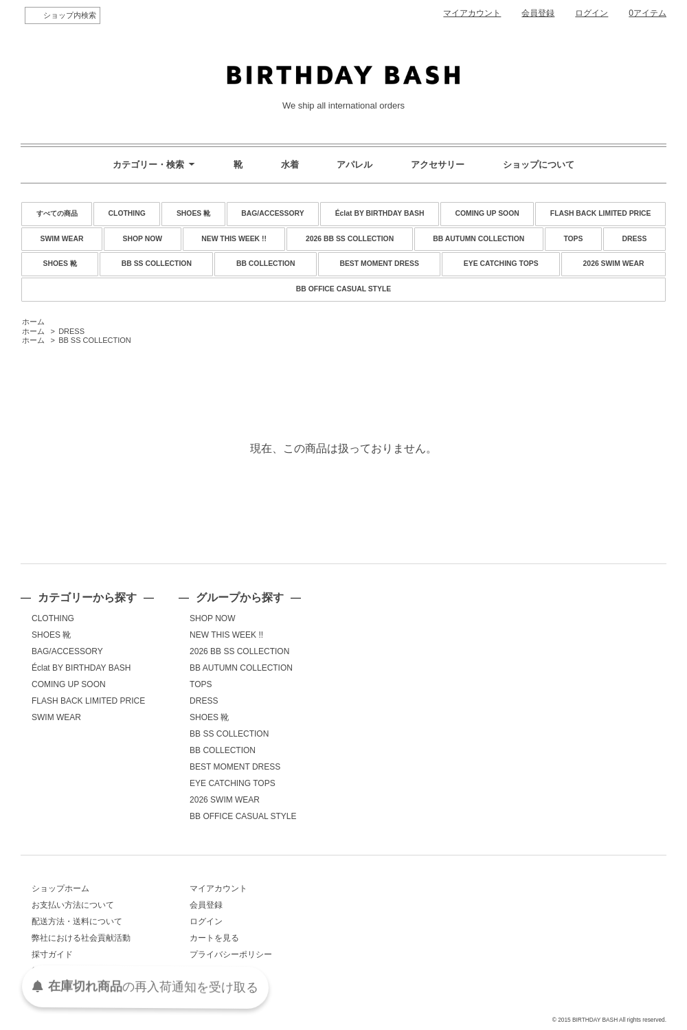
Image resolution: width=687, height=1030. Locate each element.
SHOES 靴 (193, 213)
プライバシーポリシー (231, 954)
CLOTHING (127, 213)
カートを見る (214, 938)
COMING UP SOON (487, 213)
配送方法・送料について (77, 921)
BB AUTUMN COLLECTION (478, 239)
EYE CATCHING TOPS (501, 263)
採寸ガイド (52, 954)
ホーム (33, 321)
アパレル (354, 164)
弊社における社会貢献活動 (81, 938)
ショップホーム (60, 888)
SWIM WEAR (62, 239)
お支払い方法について (73, 905)
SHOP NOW (143, 239)
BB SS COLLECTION (157, 263)
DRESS (634, 239)
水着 (290, 164)
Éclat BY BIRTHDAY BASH (380, 213)
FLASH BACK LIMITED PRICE (600, 213)
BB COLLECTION (265, 263)
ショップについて (538, 164)
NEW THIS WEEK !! (234, 239)
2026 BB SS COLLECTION (350, 239)
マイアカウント (472, 13)
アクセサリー (437, 164)
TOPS (573, 239)
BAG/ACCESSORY (272, 213)
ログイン (591, 13)
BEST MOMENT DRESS (378, 263)
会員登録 (537, 13)
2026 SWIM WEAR (613, 263)
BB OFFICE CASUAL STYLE (343, 289)
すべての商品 (57, 213)
